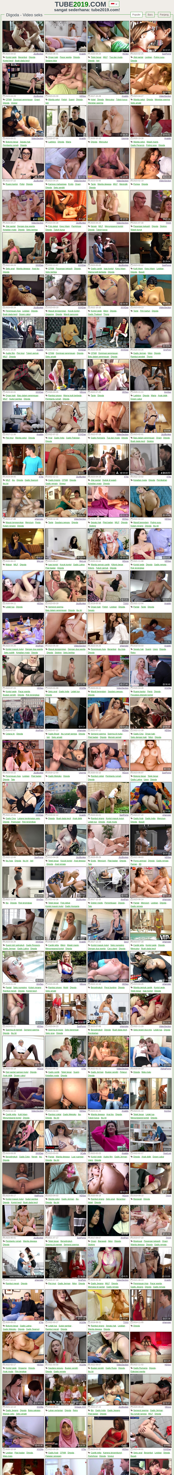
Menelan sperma (95, 103)
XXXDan (39, 265)
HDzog (83, 392)
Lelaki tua (10, 607)
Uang (155, 649)
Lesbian (148, 57)
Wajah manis (152, 142)
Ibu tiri (5, 483)
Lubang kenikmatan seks (29, 818)
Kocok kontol (74, 311)
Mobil (65, 987)
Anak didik (162, 395)
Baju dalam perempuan (98, 356)
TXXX (168, 223)
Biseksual (137, 1241)
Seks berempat (72, 1030)
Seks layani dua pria (142, 1030)
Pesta (37, 522)
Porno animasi (139, 861)
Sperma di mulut (55, 1030)
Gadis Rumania (140, 1368)
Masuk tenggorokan (57, 311)
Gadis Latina (79, 564)
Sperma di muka (115, 734)
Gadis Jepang (97, 1283)
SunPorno (166, 54)
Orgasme (50, 314)
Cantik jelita (53, 945)
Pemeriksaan (110, 903)
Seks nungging (117, 945)
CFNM (9, 99)
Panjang (164, 14)
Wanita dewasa (104, 184)
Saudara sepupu (62, 522)
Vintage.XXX (80, 1407)
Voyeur (14, 103)
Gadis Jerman (139, 353)
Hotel (93, 99)
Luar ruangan (77, 1157)
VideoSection (165, 96)
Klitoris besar (117, 564)
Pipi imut (20, 353)
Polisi (22, 184)
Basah (142, 272)
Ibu (13, 480)
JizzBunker (38, 54)
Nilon (150, 353)
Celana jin (10, 734)
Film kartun (145, 311)
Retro (133, 652)
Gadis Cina (138, 734)
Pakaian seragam (53, 1456)
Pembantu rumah (11, 145)
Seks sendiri (59, 187)
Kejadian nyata (9, 230)
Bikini (105, 311)
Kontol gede (11, 57)
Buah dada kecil (22, 60)
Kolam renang (9, 526)
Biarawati (137, 1199)
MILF (105, 57)
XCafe (83, 1153)
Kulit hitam (138, 268)
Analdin (82, 54)
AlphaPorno (165, 1069)
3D (140, 864)
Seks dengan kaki (139, 737)
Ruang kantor (12, 184)
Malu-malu (146, 1072)
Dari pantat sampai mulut (17, 1072)
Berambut (22, 57)
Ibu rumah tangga (69, 734)
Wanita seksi (54, 99)
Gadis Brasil (53, 734)
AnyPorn (167, 350)
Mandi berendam (141, 522)
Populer (136, 14)
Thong (106, 314)
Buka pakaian (34, 1410)
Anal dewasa (80, 861)
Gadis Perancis (137, 145)
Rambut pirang (55, 395)
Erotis (70, 184)
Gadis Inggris (54, 480)
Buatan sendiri (9, 695)
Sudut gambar (15, 399)
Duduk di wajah (109, 480)
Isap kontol (109, 268)
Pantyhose (76, 226)
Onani (37, 99)
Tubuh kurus (121, 99)
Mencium (29, 522)
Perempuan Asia (13, 311)
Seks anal (10, 268)
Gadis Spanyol (31, 480)
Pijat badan (108, 522)
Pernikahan (162, 480)
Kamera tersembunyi (112, 1453)
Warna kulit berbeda (97, 272)
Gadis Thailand (95, 314)
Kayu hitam (65, 226)
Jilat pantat (138, 57)
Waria (68, 142)
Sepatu (91, 610)
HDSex (83, 96)
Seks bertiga (32, 230)
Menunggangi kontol (114, 226)
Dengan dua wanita (26, 226)
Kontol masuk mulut (14, 649)
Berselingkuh (96, 987)
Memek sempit (114, 737)
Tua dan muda (116, 57)
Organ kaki (53, 57)
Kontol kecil (8, 60)
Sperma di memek (14, 1030)
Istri (97, 60)
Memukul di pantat (96, 1287)
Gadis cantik (96, 268)
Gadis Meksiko (55, 776)
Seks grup (50, 1033)
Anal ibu (35, 268)
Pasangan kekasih (141, 226)
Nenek (94, 226)
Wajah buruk (136, 230)
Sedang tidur (51, 60)
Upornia (124, 138)
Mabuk (9, 564)
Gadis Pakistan (73, 438)
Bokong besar (12, 142)
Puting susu (159, 57)
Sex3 (126, 942)
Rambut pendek (138, 356)
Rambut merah (9, 991)
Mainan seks (8, 1414)
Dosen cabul (24, 314)
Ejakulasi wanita (138, 1371)
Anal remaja (60, 864)
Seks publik (9, 652)
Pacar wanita (66, 57)
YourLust (167, 1153)
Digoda (32, 57)
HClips (125, 54)
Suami (71, 99)
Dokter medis (97, 903)
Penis (149, 691)
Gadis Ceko (24, 1157)
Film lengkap (21, 1371)
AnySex (167, 392)
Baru (150, 14)
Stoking (163, 226)
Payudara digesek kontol (142, 695)
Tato (13, 779)
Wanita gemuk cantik (100, 564)
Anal (50, 438)
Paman (134, 864)
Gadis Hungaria (98, 438)
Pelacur (123, 1072)
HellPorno (39, 1195)
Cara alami (112, 948)
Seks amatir (136, 103)
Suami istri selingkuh (15, 945)
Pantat (136, 607)
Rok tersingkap (137, 568)
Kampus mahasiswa (57, 184)
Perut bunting (110, 987)
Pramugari (15, 822)
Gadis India (59, 438)
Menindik (123, 184)
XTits (41, 477)
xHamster (39, 519)
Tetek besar (96, 57)
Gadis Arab (138, 818)
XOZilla (82, 688)
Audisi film (10, 353)
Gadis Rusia (111, 1368)
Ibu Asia (121, 649)
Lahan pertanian (55, 1410)
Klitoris (91, 568)
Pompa (136, 184)
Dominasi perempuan (23, 99)
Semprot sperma (55, 607)
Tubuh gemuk (32, 353)
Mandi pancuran (71, 314)
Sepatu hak (25, 142)
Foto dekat (53, 226)
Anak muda (112, 822)
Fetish (64, 99)
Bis (92, 1410)
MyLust (40, 561)
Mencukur (109, 99)
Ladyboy (52, 142)
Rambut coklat (97, 776)
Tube (71, 4)
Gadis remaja (52, 483)
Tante (93, 184)
